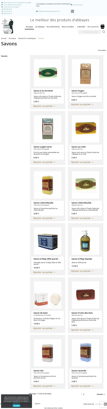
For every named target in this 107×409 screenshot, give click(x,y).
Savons (4, 56)
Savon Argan (78, 90)
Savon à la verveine (43, 90)
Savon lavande (79, 370)
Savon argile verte (43, 146)
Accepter (16, 405)
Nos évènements (53, 27)
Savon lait (39, 370)
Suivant (101, 394)
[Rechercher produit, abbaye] (89, 32)
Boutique (29, 27)
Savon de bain (41, 312)
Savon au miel (79, 146)
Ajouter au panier (43, 105)
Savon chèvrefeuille (43, 202)
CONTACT (37, 403)
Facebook (72, 11)
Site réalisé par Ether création (53, 408)
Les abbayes (40, 27)
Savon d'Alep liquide (82, 258)
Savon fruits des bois (82, 312)
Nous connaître (68, 27)
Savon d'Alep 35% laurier (46, 258)
